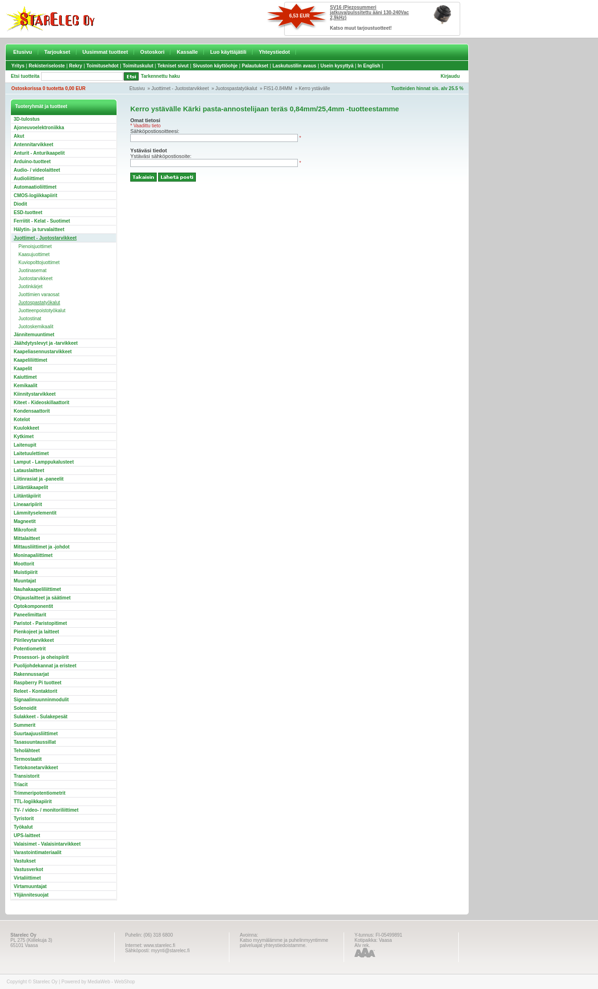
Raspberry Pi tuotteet (37, 682)
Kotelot (22, 419)
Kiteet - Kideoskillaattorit (41, 402)
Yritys (18, 65)
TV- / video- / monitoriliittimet (46, 810)
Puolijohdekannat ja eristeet (45, 665)
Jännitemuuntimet (34, 334)
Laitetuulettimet (31, 453)
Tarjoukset (57, 52)
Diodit (20, 204)
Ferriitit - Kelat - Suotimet (42, 221)
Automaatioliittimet (35, 187)
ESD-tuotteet (28, 212)
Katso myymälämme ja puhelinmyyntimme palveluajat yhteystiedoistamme (284, 943)
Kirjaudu (450, 76)
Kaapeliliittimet (30, 360)
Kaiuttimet (25, 377)
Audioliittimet (29, 178)
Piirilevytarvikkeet (34, 640)
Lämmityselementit (35, 512)
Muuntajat (25, 580)
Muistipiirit (26, 572)
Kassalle (187, 52)
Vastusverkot (28, 869)
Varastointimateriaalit (37, 852)
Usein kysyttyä (337, 65)
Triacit (20, 784)
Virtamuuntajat (30, 886)
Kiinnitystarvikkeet (35, 394)
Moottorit (24, 563)
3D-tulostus (27, 119)
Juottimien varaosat (38, 294)
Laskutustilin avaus (294, 65)
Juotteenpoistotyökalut (42, 310)
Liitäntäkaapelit (31, 487)
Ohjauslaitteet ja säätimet (42, 597)
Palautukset (255, 65)
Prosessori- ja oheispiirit (41, 657)
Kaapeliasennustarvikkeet (43, 351)
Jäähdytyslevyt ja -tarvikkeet (46, 343)
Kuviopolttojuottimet (38, 262)
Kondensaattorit (32, 411)
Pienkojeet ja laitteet (36, 631)
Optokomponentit (33, 606)
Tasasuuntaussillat (35, 742)
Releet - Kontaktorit (35, 691)
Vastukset (25, 861)
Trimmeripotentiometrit (39, 793)
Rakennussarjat (31, 674)
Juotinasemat (32, 270)
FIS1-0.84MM (278, 88)
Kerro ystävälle (314, 88)
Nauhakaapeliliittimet (37, 589)
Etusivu (22, 52)
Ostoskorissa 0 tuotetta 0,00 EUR (48, 88)
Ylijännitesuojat (31, 895)
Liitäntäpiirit (27, 496)
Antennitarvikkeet (33, 144)
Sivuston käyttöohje (215, 65)
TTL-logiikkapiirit (33, 801)
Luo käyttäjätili (228, 52)
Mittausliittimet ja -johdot (41, 546)
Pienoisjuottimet (35, 246)
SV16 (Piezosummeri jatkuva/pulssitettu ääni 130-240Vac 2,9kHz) (369, 12)
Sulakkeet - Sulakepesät (40, 716)
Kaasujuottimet (34, 254)
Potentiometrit (30, 648)
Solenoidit (25, 708)
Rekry (75, 65)
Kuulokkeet (26, 428)
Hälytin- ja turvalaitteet (39, 229)
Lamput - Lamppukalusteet (44, 462)
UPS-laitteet (27, 835)
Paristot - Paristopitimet (40, 623)
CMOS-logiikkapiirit (35, 195)
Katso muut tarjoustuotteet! (361, 28)
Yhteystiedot (274, 52)
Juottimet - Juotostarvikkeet (180, 88)
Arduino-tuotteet (32, 161)
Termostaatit (28, 759)
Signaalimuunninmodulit (41, 699)
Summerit (24, 725)
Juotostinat (29, 318)
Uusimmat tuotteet (105, 52)
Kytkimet (24, 436)
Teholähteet (27, 750)
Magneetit (25, 521)
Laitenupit (25, 445)
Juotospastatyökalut (236, 88)
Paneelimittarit (30, 614)
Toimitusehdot (102, 65)
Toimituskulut (138, 65)
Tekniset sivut (173, 65)
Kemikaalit (25, 385)
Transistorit (26, 776)
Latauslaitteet (29, 470)
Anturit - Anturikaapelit (39, 153)
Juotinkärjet (30, 286)
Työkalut (23, 827)
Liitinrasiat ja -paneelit (39, 479)
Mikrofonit (25, 529)
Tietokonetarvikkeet (36, 767)
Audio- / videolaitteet (37, 170)
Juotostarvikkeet (35, 278)
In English (369, 65)
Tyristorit (24, 818)
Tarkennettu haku (160, 76)
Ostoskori (152, 52)
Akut (19, 136)
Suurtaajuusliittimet (36, 733)
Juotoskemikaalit (35, 326)
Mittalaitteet (27, 538)
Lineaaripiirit (28, 504)
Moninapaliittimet (33, 555)
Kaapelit (23, 368)
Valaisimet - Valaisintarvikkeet (47, 844)
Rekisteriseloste (47, 65)
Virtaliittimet (27, 878)
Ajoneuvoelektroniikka (39, 127)
